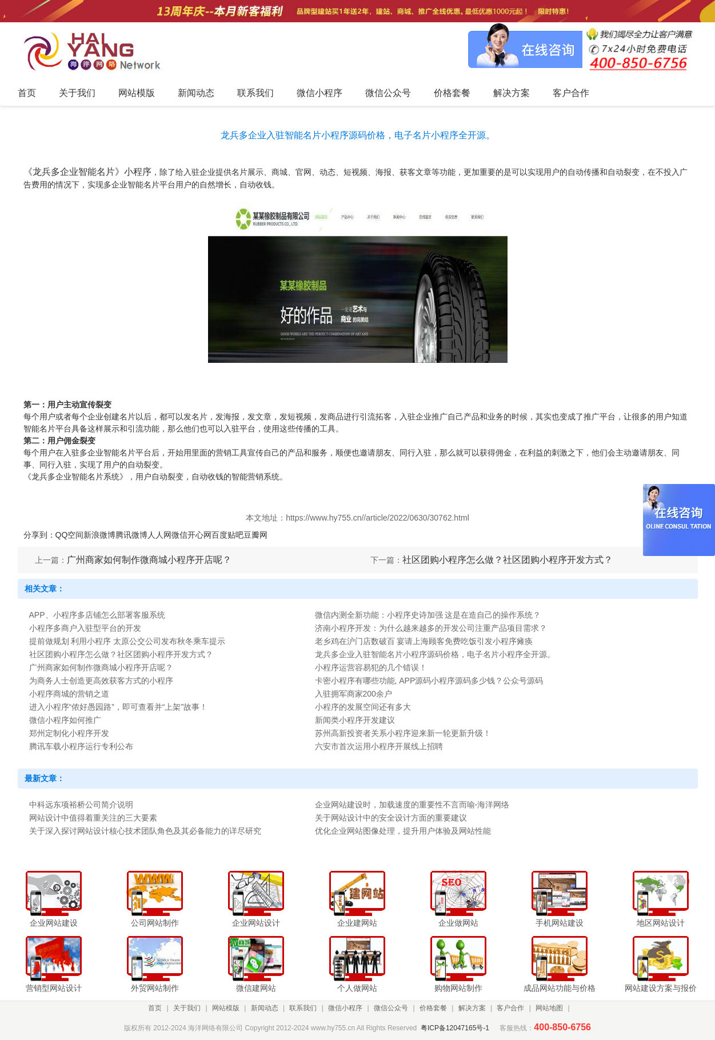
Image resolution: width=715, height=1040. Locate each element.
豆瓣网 (255, 534)
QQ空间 (69, 534)
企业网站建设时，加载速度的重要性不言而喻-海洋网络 (412, 804)
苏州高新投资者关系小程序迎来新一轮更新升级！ (403, 733)
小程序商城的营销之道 (69, 693)
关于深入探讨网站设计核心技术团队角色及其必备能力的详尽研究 (145, 830)
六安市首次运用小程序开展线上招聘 (379, 746)
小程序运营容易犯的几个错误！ (371, 667)
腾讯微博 (131, 534)
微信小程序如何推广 (65, 720)
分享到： (39, 534)
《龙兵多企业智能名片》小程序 (87, 172)
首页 (155, 1008)
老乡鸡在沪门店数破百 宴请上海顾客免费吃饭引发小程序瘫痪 (424, 641)
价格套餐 (433, 1008)
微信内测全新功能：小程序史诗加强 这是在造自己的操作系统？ (428, 614)
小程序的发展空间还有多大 (363, 706)
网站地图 (549, 1008)
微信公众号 (391, 1008)
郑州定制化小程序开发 (69, 733)
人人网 (159, 534)
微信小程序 (345, 1008)
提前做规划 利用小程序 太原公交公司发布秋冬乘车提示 (127, 641)
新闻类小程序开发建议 (355, 720)
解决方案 (472, 1008)
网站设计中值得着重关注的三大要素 (93, 817)
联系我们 (303, 1008)
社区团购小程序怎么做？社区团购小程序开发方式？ (507, 560)
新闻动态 (264, 1008)
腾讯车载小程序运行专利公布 (81, 746)
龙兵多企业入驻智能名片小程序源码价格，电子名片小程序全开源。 (435, 654)
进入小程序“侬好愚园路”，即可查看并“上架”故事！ (118, 706)
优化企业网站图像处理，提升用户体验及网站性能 (403, 830)
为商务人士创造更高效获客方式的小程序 (101, 680)
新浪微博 (99, 534)
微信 (179, 534)
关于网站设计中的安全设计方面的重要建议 (391, 817)
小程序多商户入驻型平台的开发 (85, 628)
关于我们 (187, 1008)
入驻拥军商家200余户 (353, 693)
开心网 (199, 534)
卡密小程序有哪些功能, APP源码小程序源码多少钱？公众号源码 (429, 680)
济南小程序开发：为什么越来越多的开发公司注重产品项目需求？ (431, 628)
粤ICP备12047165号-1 (455, 1028)
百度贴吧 (227, 534)
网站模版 (225, 1008)
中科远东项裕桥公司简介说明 (81, 804)
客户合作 (510, 1008)
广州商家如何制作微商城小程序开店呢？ (149, 560)
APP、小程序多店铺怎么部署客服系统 (97, 614)
